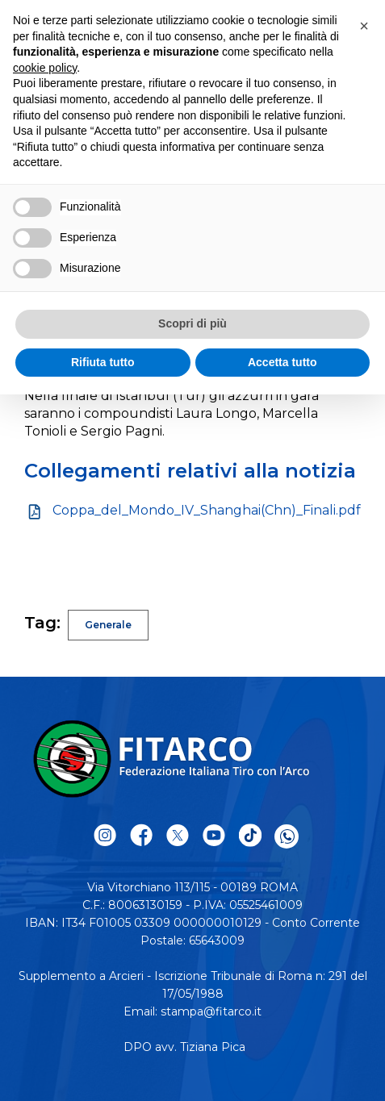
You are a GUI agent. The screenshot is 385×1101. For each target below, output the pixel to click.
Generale (108, 625)
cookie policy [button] (45, 67)
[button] (364, 26)
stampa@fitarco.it (211, 1011)
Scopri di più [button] (192, 323)
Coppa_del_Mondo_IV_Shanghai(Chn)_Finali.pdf (206, 510)
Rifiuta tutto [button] (103, 362)
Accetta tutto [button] (282, 362)
